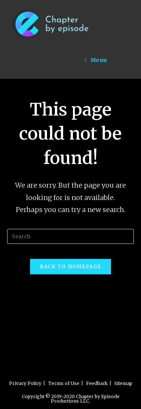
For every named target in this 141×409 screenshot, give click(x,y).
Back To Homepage (71, 266)
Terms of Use (63, 383)
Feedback (97, 383)
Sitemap (123, 383)
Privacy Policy (25, 383)
